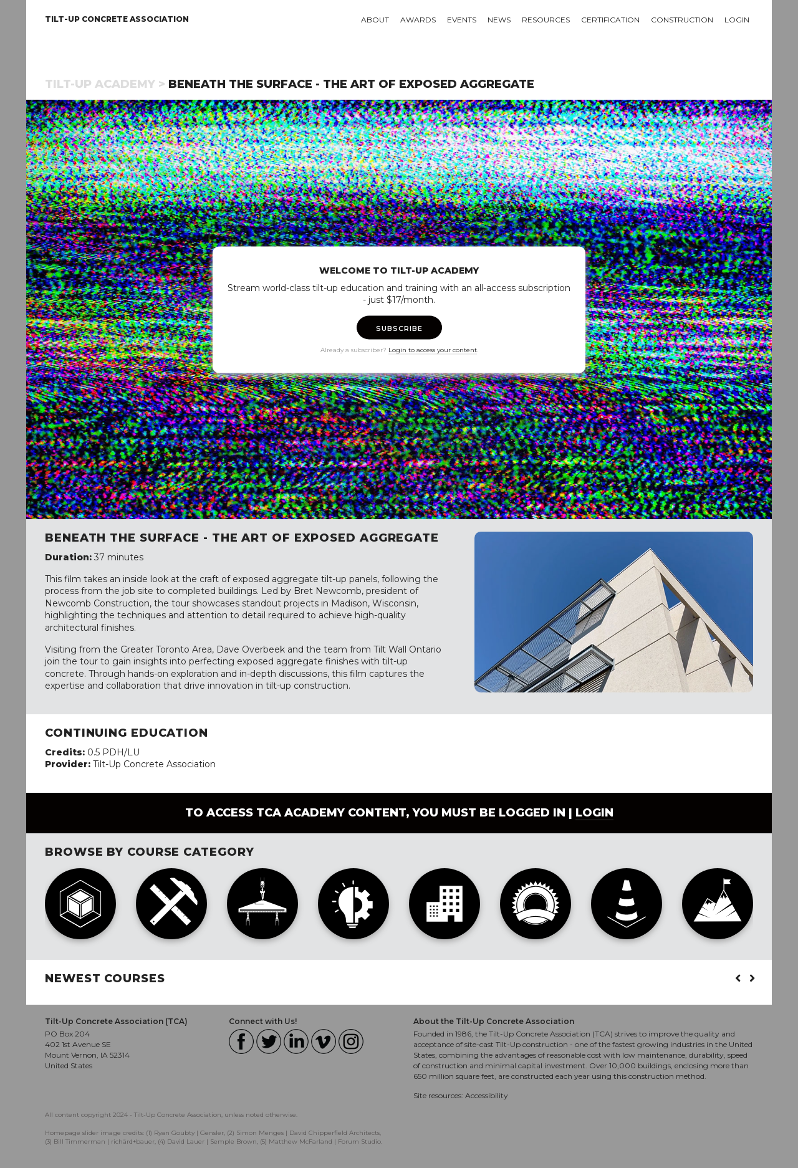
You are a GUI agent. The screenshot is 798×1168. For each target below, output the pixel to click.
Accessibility (486, 1095)
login (594, 813)
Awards (418, 19)
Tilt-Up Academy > (105, 84)
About (375, 19)
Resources (546, 19)
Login (736, 19)
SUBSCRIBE (399, 327)
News (499, 19)
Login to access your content (432, 349)
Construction (682, 19)
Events (461, 19)
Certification (610, 19)
